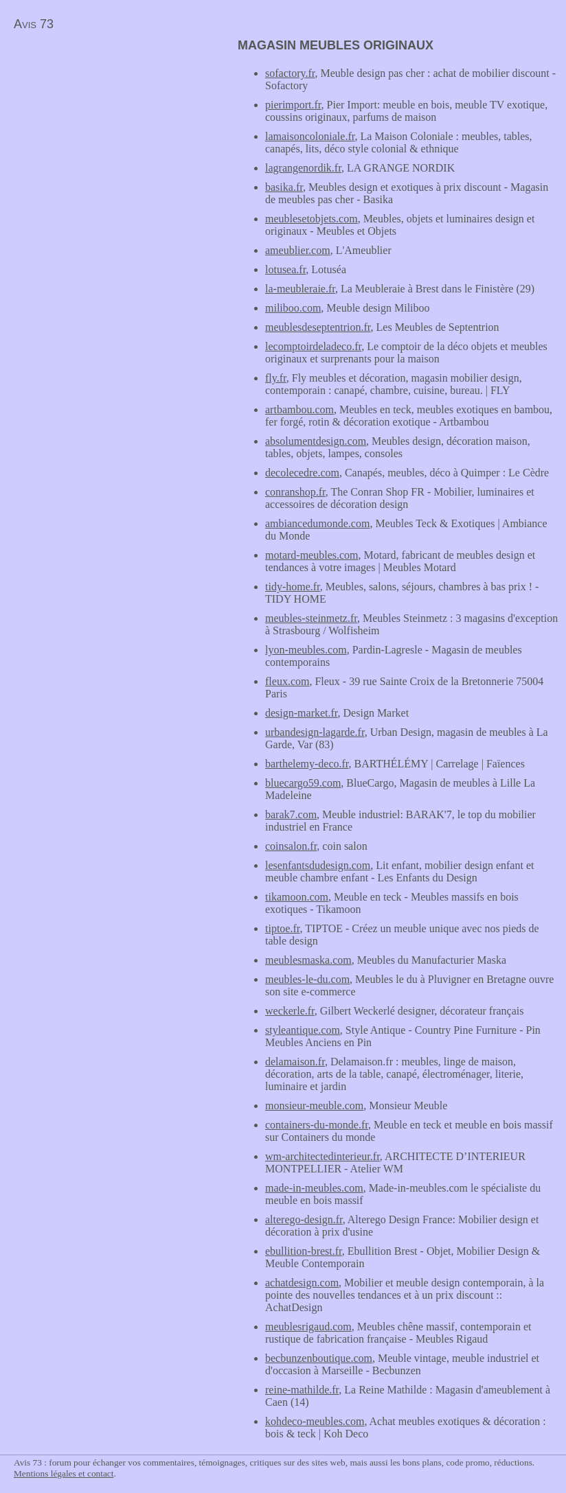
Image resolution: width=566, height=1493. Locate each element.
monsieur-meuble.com (314, 1105)
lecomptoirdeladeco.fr (313, 346)
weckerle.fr (290, 1011)
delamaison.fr (295, 1061)
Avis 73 (34, 24)
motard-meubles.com (312, 555)
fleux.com (287, 681)
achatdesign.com (302, 1282)
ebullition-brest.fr (303, 1251)
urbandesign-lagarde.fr (315, 732)
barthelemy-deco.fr (307, 763)
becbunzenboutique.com (318, 1358)
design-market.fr (301, 713)
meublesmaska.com (308, 960)
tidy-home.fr (292, 586)
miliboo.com (293, 308)
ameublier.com (297, 250)
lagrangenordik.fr (303, 168)
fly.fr (275, 378)
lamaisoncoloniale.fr (309, 136)
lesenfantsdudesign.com (317, 865)
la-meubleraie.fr (300, 288)
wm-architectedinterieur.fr (322, 1156)
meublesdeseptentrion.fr (318, 327)
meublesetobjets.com (311, 218)
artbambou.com (299, 409)
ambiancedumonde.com (317, 523)
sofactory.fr (290, 73)
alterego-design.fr (304, 1219)
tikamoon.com (296, 897)
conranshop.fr (295, 492)
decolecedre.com (302, 472)
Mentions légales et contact (63, 1473)
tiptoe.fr (282, 928)
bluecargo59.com (303, 783)
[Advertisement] (115, 134)
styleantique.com (302, 1030)
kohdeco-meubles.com (314, 1421)
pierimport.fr (293, 105)
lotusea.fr (285, 269)
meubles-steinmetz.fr (311, 618)
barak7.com (291, 814)
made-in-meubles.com (314, 1188)
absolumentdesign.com (315, 441)
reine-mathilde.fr (302, 1390)
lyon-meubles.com (306, 650)
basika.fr (284, 187)
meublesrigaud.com (308, 1326)
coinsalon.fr (291, 846)
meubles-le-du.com (307, 979)
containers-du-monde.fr (316, 1125)
